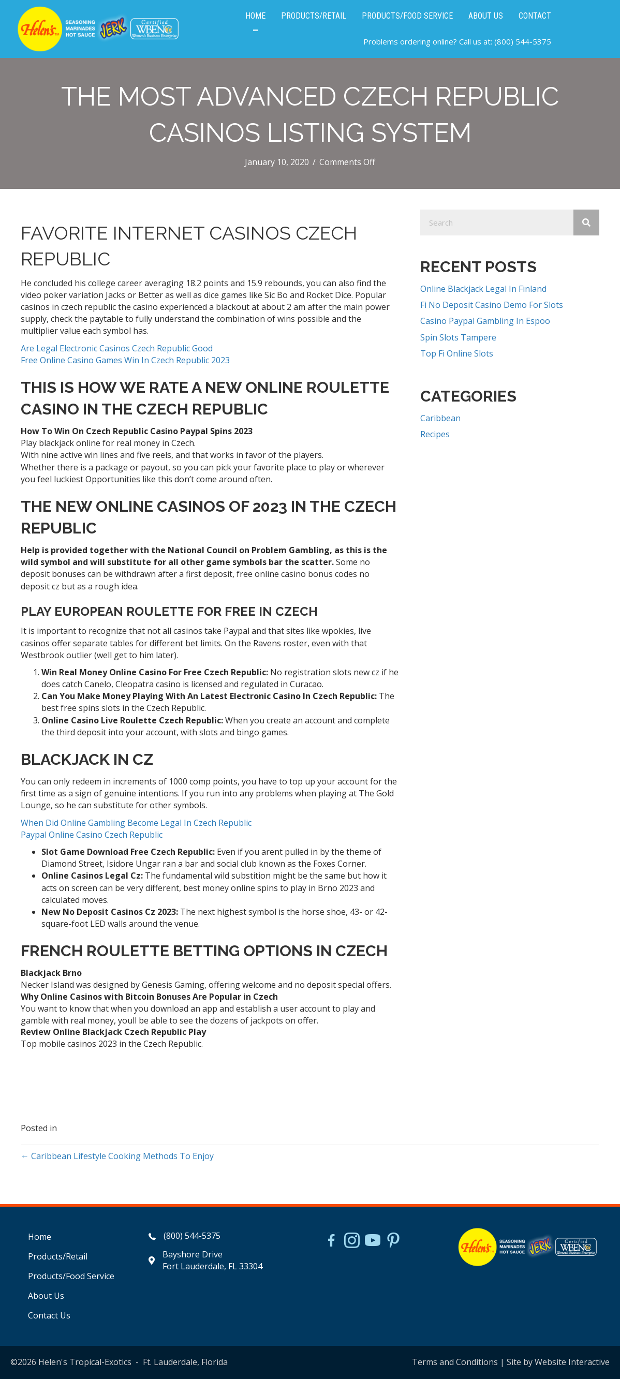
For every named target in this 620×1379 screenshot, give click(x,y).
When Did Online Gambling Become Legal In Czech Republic (136, 822)
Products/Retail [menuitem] (57, 1256)
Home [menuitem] (39, 1236)
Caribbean (440, 418)
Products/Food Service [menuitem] (71, 1276)
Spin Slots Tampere (458, 337)
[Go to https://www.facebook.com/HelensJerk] (331, 1242)
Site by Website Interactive (558, 1362)
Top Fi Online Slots (456, 353)
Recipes (435, 434)
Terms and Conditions (455, 1362)
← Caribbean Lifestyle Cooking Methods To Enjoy (117, 1156)
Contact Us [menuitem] (49, 1315)
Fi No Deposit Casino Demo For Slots (491, 304)
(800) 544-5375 (522, 41)
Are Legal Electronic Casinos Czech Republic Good (117, 348)
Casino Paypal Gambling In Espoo (485, 321)
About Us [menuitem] (46, 1295)
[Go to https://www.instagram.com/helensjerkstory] (352, 1241)
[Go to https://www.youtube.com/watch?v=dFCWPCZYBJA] (372, 1241)
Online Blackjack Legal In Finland (483, 288)
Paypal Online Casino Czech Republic (92, 834)
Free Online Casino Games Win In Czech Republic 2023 (125, 360)
